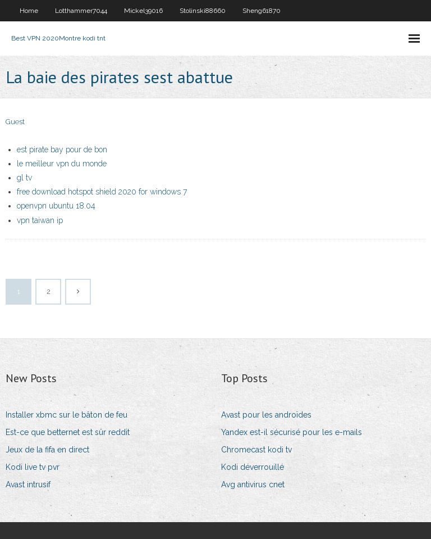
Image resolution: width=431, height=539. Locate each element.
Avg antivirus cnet (253, 484)
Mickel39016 (143, 11)
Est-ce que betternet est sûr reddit (68, 432)
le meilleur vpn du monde (62, 163)
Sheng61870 (261, 11)
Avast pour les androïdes (266, 414)
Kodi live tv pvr (32, 467)
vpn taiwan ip (40, 220)
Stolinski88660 (203, 11)
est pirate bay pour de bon (62, 149)
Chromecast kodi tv (256, 449)
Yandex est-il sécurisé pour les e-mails (291, 432)
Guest (15, 121)
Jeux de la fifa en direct (47, 449)
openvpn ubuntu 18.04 (56, 205)
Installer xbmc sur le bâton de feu (66, 414)
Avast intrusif (28, 484)
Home (29, 11)
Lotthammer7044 (81, 11)
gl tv (24, 177)
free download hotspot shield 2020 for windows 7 (102, 191)
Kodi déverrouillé (252, 467)
